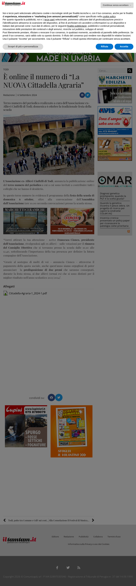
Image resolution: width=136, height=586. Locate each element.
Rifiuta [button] (104, 46)
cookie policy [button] (109, 16)
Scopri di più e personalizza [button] (23, 46)
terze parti (49, 19)
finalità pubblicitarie (77, 26)
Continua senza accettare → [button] (117, 5)
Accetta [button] (124, 46)
